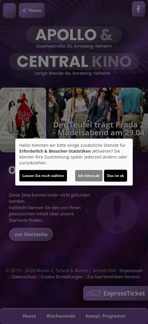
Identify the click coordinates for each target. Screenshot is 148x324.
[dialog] (74, 162)
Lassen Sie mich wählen (43, 175)
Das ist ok (115, 175)
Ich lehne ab (89, 175)
